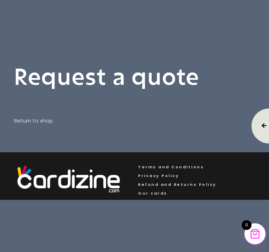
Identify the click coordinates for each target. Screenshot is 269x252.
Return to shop (33, 120)
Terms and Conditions (171, 166)
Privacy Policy (158, 175)
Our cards (152, 193)
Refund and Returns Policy (177, 184)
